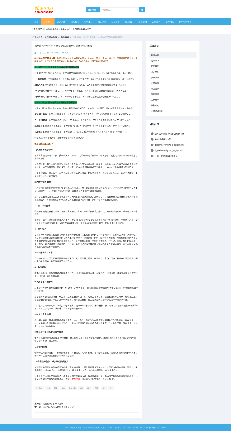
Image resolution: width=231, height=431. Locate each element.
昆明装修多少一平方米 (53, 403)
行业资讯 (129, 21)
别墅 (55, 388)
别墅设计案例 (185, 21)
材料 (81, 388)
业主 (111, 388)
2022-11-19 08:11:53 (51, 52)
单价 (88, 388)
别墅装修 (115, 21)
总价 (63, 388)
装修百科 (48, 21)
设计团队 (88, 21)
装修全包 (72, 388)
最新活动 (142, 21)
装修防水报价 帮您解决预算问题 (167, 133)
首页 (36, 21)
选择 (96, 388)
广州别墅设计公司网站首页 (44, 37)
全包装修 (39, 388)
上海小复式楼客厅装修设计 (165, 156)
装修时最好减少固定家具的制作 (167, 150)
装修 (48, 388)
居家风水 (61, 21)
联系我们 (75, 21)
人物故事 (156, 21)
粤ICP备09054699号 (157, 427)
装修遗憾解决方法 (161, 139)
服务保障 (102, 21)
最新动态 (170, 21)
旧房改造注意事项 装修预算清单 (167, 144)
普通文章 (93, 9)
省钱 (103, 388)
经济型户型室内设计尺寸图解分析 (58, 407)
